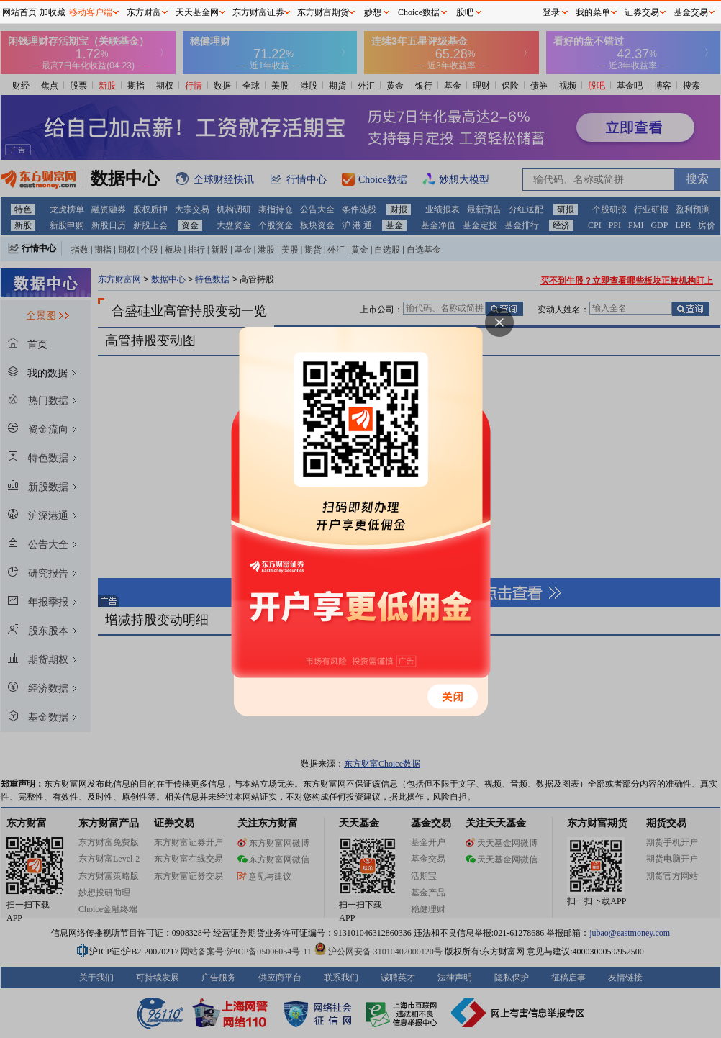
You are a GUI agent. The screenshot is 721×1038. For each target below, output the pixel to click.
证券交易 (642, 12)
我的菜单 (593, 12)
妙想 (372, 12)
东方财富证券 (258, 12)
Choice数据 (419, 12)
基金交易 (691, 12)
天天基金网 (197, 12)
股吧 (464, 12)
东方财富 (144, 12)
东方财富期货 (323, 12)
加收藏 (52, 12)
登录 (551, 12)
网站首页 (19, 12)
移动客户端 (90, 12)
